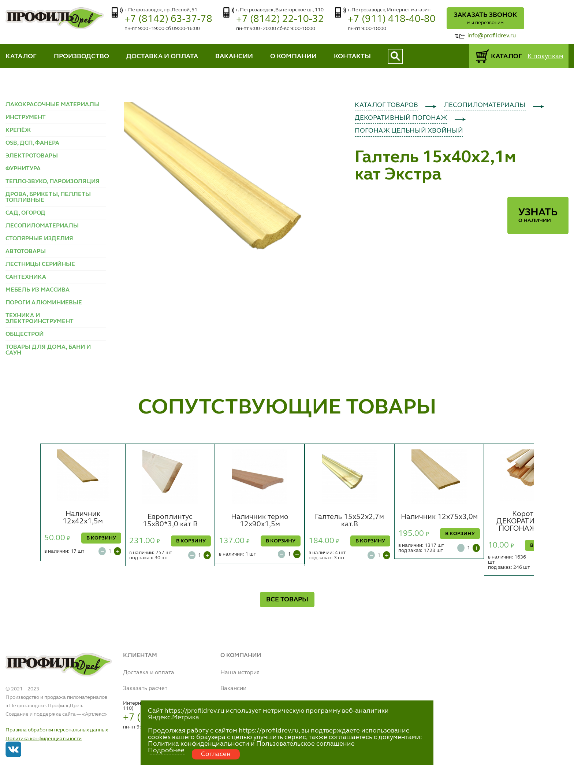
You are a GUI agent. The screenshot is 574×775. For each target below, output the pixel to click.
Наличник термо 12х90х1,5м (259, 520)
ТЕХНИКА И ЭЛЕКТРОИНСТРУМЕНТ (39, 319)
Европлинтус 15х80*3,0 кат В (170, 520)
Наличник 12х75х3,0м (439, 517)
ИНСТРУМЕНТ (25, 117)
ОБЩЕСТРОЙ (24, 334)
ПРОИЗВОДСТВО (81, 56)
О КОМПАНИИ (293, 56)
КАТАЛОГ (21, 56)
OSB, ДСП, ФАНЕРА (32, 143)
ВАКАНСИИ (234, 56)
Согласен (216, 754)
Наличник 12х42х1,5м (83, 518)
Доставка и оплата (148, 673)
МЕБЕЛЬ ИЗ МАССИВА (37, 290)
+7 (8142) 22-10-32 (280, 19)
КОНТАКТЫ (352, 56)
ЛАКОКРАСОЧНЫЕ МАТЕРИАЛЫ (52, 105)
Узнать (538, 215)
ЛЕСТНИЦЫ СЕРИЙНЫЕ (40, 264)
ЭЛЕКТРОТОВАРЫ (31, 156)
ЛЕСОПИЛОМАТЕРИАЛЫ (42, 226)
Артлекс (94, 714)
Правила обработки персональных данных (56, 730)
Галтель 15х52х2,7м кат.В (349, 520)
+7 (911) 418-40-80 (392, 19)
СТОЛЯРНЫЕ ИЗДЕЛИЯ (39, 239)
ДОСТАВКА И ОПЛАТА (162, 56)
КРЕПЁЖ (18, 130)
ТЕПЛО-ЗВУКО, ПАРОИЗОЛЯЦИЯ (52, 182)
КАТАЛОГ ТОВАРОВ (386, 105)
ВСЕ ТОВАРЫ (287, 599)
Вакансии (233, 688)
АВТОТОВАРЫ (25, 252)
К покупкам (545, 56)
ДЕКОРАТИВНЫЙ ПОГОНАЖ (401, 118)
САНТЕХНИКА (25, 277)
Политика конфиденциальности (43, 738)
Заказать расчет (145, 688)
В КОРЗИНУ (101, 538)
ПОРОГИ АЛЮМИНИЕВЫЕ (43, 303)
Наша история (240, 673)
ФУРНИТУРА (23, 169)
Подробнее (166, 750)
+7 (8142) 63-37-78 (168, 19)
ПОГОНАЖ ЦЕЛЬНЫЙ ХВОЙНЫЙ (409, 130)
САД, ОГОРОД (25, 213)
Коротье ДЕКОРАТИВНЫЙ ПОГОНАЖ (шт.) (526, 522)
